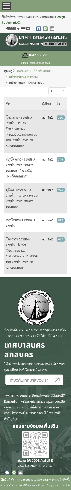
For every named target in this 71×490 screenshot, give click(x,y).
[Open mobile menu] (6, 6)
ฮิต (59, 104)
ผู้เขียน (46, 104)
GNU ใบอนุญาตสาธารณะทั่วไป (55, 485)
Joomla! (4, 485)
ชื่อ (8, 104)
